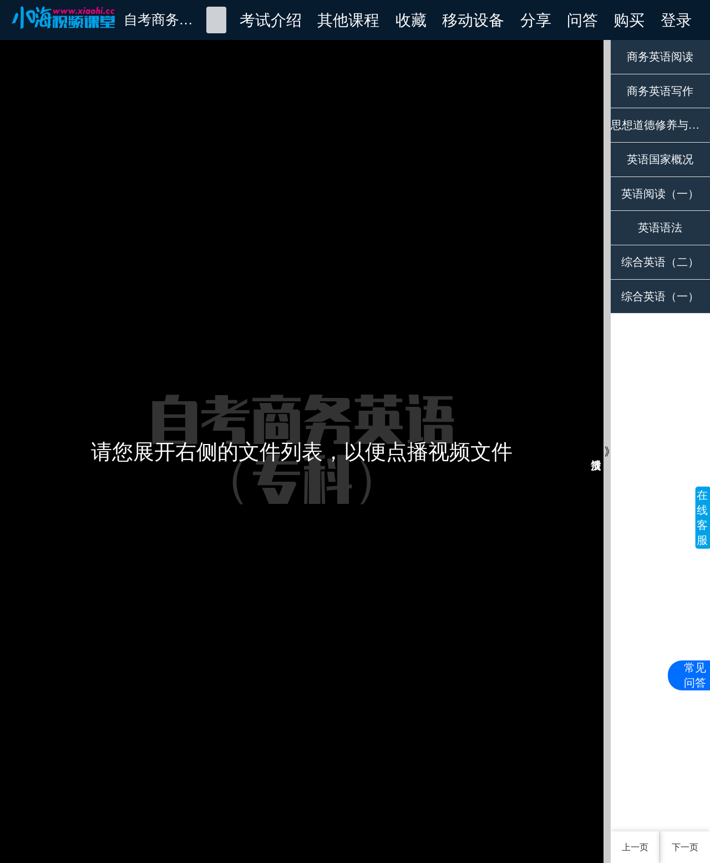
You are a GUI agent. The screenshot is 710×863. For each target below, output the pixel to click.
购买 (629, 20)
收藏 (411, 20)
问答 (582, 20)
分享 (535, 20)
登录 (676, 20)
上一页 (635, 847)
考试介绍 (271, 20)
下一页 (685, 847)
